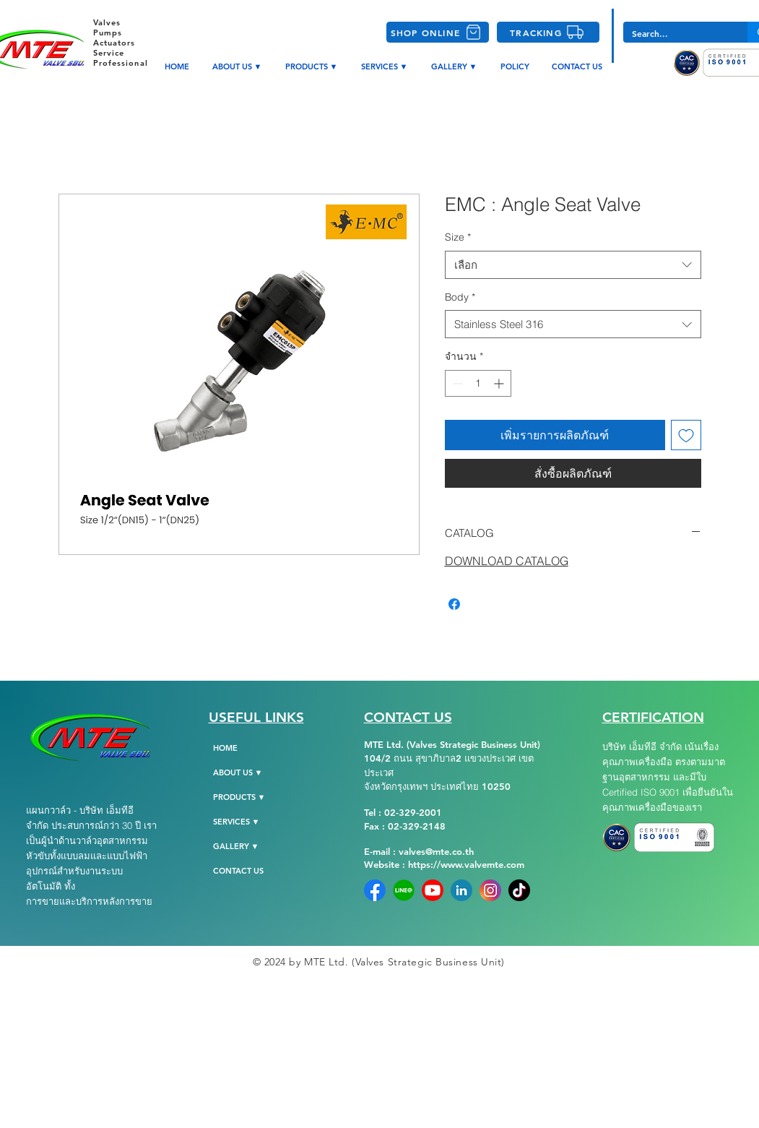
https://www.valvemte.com (466, 864)
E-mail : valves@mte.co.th (419, 851)
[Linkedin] (461, 890)
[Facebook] (375, 890)
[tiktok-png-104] (519, 890)
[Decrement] (456, 383)
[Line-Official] (404, 890)
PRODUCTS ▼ (239, 797)
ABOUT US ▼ (238, 772)
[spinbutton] (478, 383)
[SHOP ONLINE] (437, 32)
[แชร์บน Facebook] (454, 604)
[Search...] (674, 34)
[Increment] (500, 383)
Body (460, 296)
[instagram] (490, 890)
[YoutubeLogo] (432, 890)
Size (458, 237)
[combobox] (573, 265)
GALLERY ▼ (236, 846)
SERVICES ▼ (236, 822)
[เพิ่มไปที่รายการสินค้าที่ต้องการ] (686, 435)
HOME (225, 748)
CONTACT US (238, 871)
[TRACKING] (548, 32)
